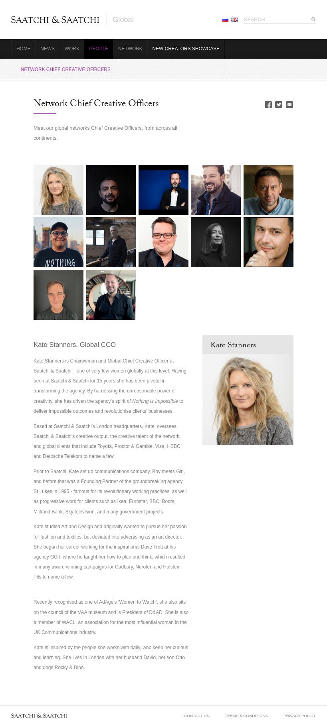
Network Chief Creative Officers (66, 69)
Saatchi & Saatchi (55, 19)
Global (123, 20)
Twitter (278, 104)
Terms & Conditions (246, 715)
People (99, 49)
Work (72, 49)
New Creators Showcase (186, 49)
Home (23, 49)
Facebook (268, 104)
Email (289, 104)
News (47, 49)
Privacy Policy (299, 715)
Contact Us (196, 715)
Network (130, 49)
